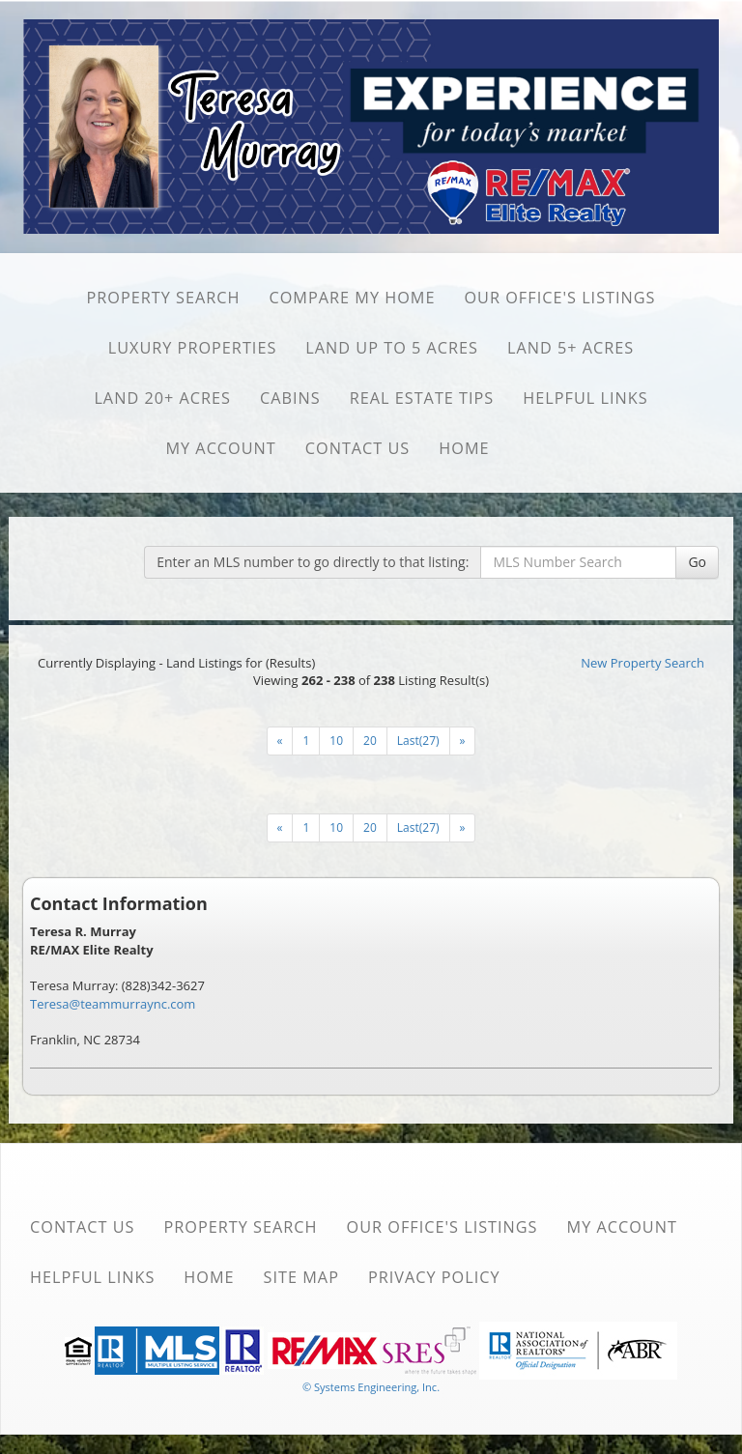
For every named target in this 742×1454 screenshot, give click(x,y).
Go (697, 562)
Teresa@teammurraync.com (112, 1003)
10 (336, 740)
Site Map (301, 1277)
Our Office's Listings (559, 297)
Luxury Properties (192, 347)
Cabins (290, 398)
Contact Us (358, 448)
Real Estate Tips (422, 398)
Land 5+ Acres (570, 347)
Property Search (163, 297)
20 (370, 740)
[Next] (280, 741)
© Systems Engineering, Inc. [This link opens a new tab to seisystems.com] (371, 1387)
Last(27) (418, 740)
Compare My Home (352, 297)
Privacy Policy (434, 1277)
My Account (220, 448)
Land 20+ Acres (162, 398)
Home (464, 448)
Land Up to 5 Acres (391, 347)
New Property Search (642, 662)
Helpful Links (585, 398)
